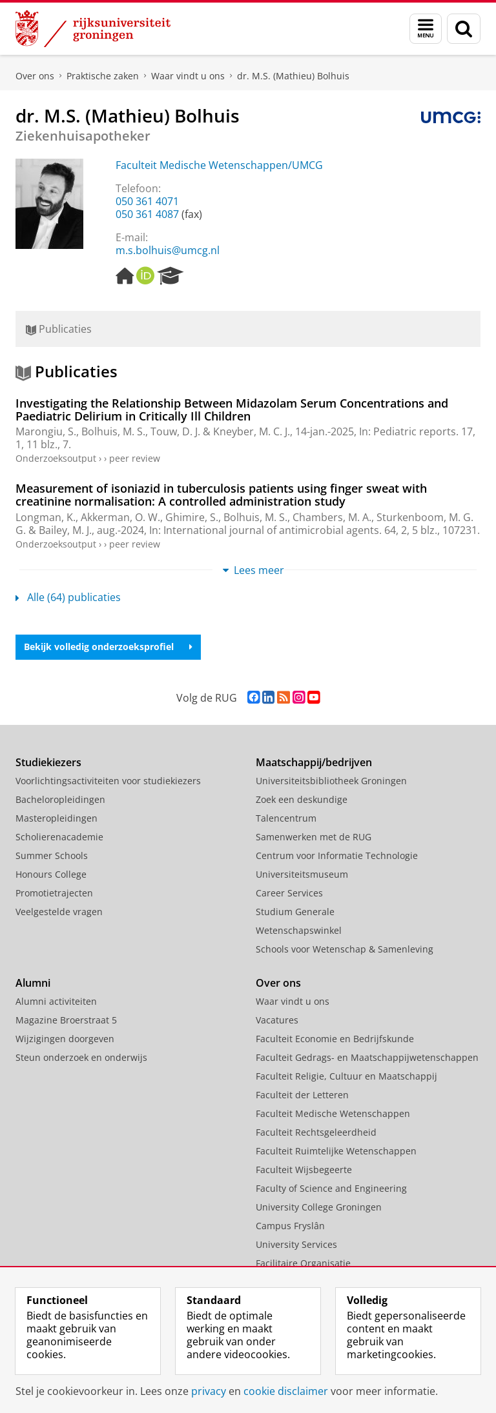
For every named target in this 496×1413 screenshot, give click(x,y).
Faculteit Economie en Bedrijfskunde (335, 1039)
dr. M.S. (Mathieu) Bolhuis (293, 76)
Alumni (33, 982)
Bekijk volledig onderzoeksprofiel (108, 646)
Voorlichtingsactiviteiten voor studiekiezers (108, 781)
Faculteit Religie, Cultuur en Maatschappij (346, 1076)
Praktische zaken (103, 76)
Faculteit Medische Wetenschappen (333, 1113)
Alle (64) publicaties (68, 597)
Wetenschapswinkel (299, 930)
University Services (296, 1244)
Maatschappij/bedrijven (314, 762)
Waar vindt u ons (188, 76)
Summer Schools (52, 855)
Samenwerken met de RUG (313, 837)
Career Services (289, 893)
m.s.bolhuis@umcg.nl (168, 250)
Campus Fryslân (290, 1226)
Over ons (35, 76)
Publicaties (59, 329)
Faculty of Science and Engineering (331, 1188)
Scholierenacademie (59, 837)
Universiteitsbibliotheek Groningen (331, 781)
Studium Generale (295, 911)
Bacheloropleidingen (60, 799)
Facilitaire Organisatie (303, 1263)
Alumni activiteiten (56, 1001)
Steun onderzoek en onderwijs (81, 1057)
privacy (208, 1391)
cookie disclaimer (285, 1391)
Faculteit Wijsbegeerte (304, 1169)
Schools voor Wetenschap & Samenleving (344, 949)
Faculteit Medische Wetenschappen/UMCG (219, 165)
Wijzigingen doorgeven (65, 1039)
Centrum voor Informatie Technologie (337, 855)
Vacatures (277, 1020)
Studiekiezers (48, 762)
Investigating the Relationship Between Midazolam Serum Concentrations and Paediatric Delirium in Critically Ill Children (232, 409)
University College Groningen (319, 1207)
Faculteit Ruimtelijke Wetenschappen (336, 1151)
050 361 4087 (147, 214)
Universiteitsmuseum (302, 874)
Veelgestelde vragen (59, 911)
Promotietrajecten (54, 893)
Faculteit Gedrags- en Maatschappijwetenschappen (367, 1057)
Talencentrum (286, 818)
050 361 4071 (147, 201)
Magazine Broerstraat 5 (66, 1020)
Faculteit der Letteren (302, 1095)
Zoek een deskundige (301, 799)
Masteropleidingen (57, 818)
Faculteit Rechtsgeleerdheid (316, 1132)
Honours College (51, 874)
